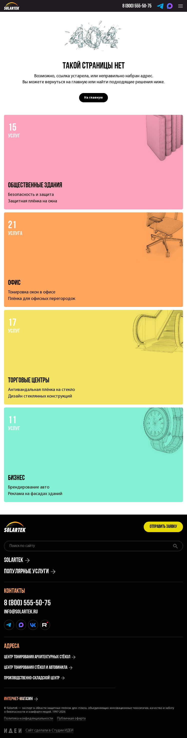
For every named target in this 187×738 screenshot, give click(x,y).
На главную (93, 97)
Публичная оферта (71, 718)
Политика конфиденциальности (28, 718)
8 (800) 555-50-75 (27, 603)
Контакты (14, 591)
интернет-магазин (21, 699)
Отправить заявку (163, 526)
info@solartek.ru (21, 612)
